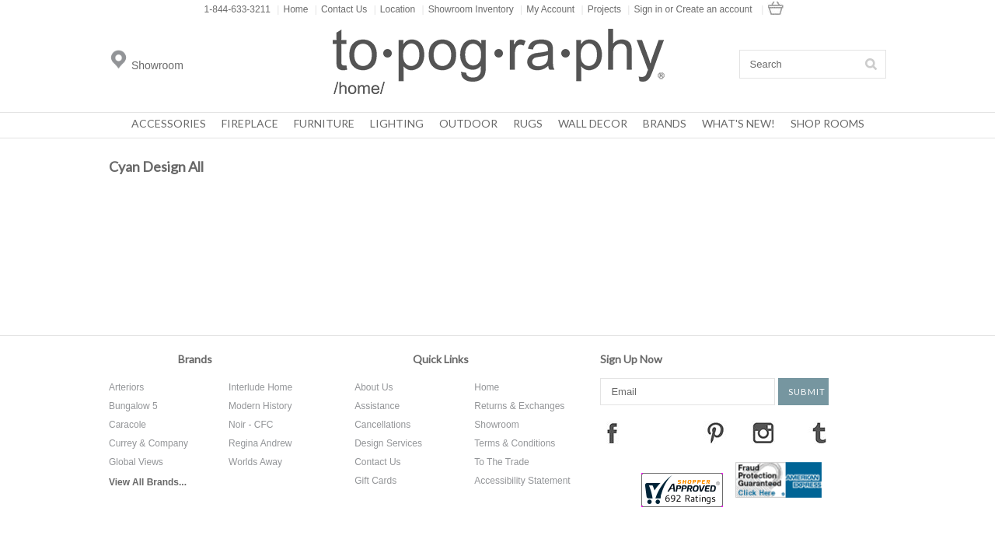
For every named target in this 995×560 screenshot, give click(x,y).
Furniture (324, 123)
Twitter (667, 432)
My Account (547, 9)
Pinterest (715, 432)
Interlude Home (260, 387)
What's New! (738, 123)
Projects (601, 9)
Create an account (714, 9)
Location (395, 9)
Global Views (136, 462)
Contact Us (341, 9)
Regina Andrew (260, 443)
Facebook (611, 432)
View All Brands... (148, 482)
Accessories (168, 123)
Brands (664, 123)
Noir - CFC (251, 424)
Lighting (397, 123)
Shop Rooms (827, 123)
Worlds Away (255, 462)
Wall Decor (592, 123)
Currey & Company (148, 443)
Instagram (763, 432)
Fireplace (250, 123)
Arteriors (126, 387)
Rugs (528, 123)
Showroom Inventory (468, 9)
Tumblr (819, 432)
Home (292, 9)
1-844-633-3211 (237, 9)
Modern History (260, 406)
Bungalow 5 (133, 406)
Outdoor (468, 123)
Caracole (127, 424)
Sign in (648, 9)
